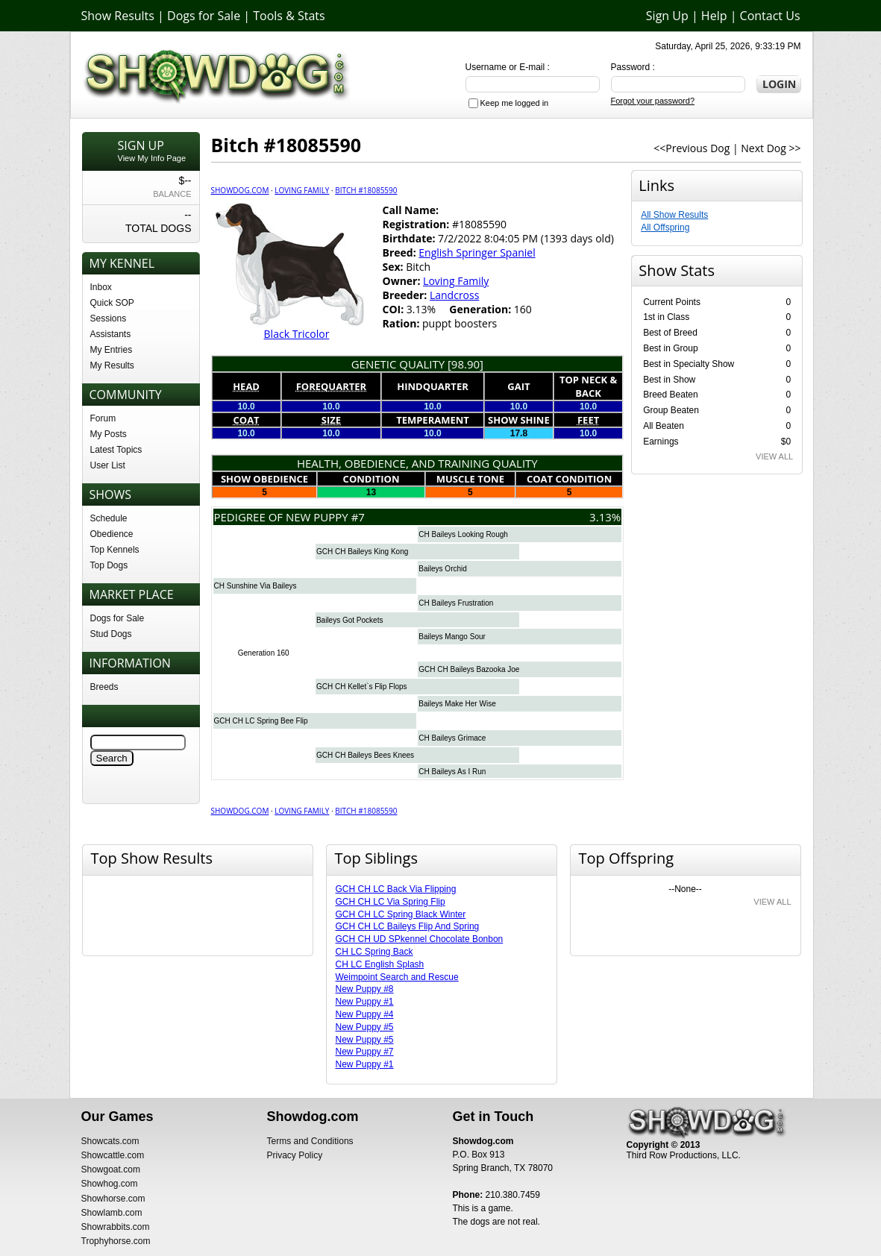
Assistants (110, 334)
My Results (112, 365)
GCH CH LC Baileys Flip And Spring (408, 926)
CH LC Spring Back (374, 951)
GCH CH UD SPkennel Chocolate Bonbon (420, 939)
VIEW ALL (774, 456)
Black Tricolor (297, 334)
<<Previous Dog (691, 148)
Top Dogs (109, 565)
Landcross (454, 295)
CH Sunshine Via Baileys (255, 586)
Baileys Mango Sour (452, 636)
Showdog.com (240, 190)
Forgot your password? (653, 100)
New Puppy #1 (365, 1001)
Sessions (108, 318)
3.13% (605, 516)
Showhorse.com (113, 1198)
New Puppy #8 (365, 989)
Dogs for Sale (203, 15)
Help (714, 15)
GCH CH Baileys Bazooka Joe (468, 669)
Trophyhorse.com (116, 1241)
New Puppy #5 (365, 1027)
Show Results (117, 15)
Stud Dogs (111, 634)
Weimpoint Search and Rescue (397, 977)
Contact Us (770, 15)
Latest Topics (116, 450)
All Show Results (674, 215)
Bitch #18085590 (366, 190)
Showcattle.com (113, 1155)
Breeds (104, 687)
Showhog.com (109, 1183)
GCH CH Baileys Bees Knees (365, 755)
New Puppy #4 (365, 1014)
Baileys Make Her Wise (456, 704)
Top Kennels (114, 549)
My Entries (111, 350)
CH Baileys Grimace (452, 738)
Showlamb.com (111, 1213)
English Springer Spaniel (476, 252)
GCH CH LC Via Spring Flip (390, 902)
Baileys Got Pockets (349, 620)
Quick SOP (112, 303)
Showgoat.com (110, 1169)
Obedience (112, 534)
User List (107, 465)
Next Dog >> (770, 148)
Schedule (109, 518)
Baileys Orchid (442, 569)
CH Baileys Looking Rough (463, 534)
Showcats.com (110, 1141)
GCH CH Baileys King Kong (362, 551)
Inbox (101, 287)
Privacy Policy (295, 1155)
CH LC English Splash (380, 964)
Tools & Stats (289, 15)
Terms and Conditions (310, 1141)
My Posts (108, 434)
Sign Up (667, 15)
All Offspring (665, 227)
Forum (103, 418)
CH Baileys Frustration (455, 603)
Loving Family (302, 190)
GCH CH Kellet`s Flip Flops (361, 686)
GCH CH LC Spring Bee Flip (261, 721)
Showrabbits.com (115, 1227)
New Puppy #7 (365, 1051)
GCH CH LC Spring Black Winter (401, 914)
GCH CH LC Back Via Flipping (396, 889)
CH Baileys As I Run (452, 771)
